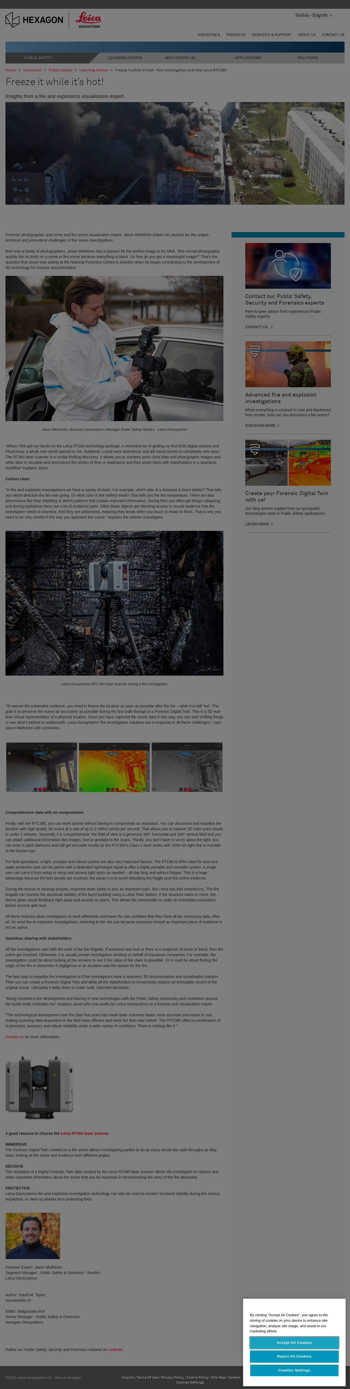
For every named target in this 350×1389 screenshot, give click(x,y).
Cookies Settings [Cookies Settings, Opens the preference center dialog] (294, 1370)
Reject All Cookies (294, 1356)
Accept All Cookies (294, 1343)
